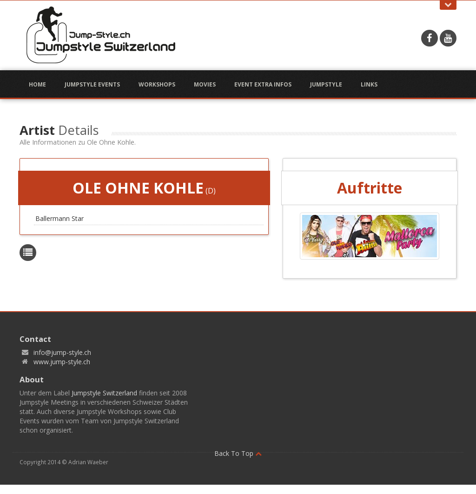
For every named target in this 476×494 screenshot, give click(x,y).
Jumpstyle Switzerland (104, 392)
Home (37, 84)
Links (369, 84)
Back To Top (238, 453)
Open (448, 4)
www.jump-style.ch (61, 361)
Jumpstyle (326, 84)
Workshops (157, 84)
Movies (205, 84)
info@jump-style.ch (62, 352)
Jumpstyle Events (92, 84)
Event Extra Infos (262, 84)
